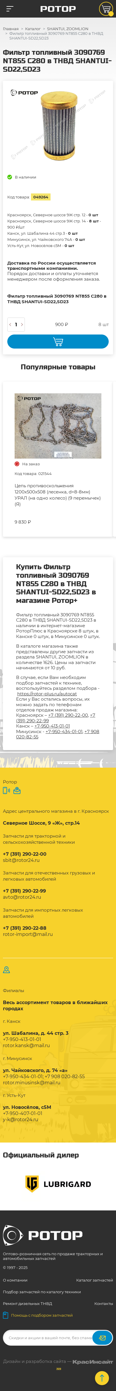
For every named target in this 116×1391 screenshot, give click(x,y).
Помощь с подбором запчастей (38, 1315)
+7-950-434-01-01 (64, 731)
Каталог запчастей (94, 1280)
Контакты (103, 1303)
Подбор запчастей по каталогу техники (42, 1291)
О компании (15, 1280)
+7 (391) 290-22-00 (68, 715)
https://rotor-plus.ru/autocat (47, 694)
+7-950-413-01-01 (52, 726)
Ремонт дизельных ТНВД (27, 1303)
